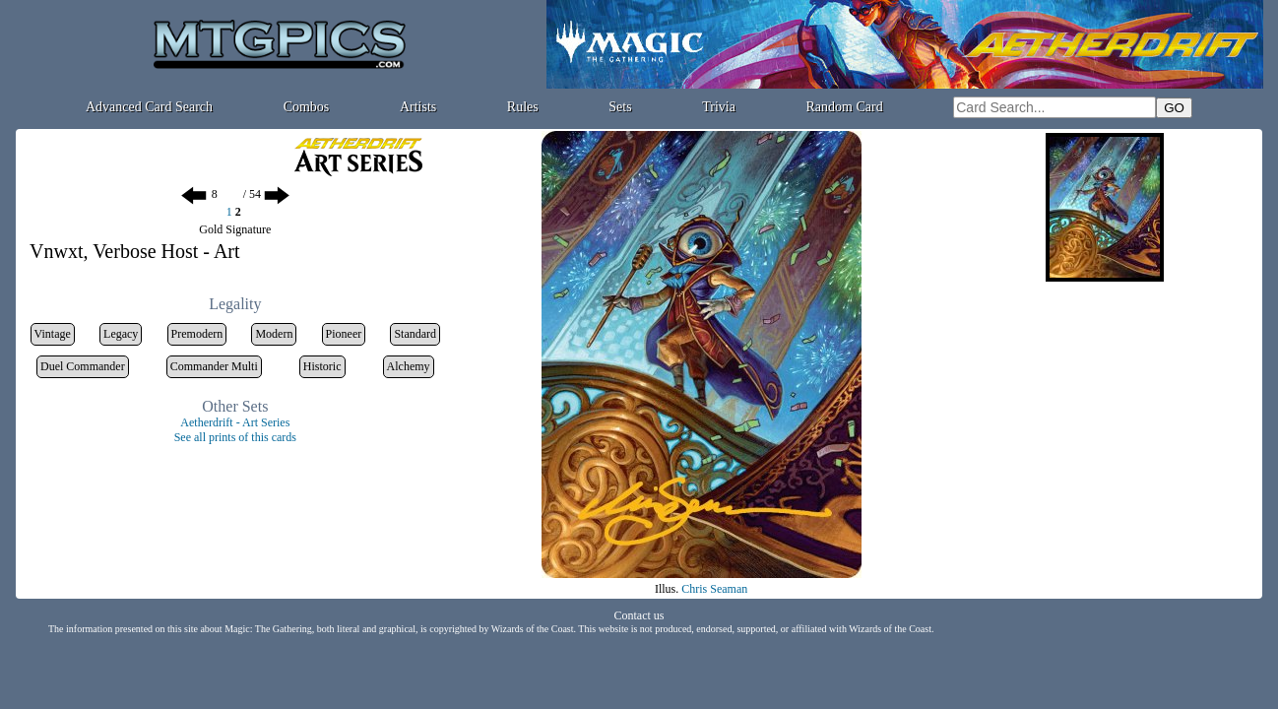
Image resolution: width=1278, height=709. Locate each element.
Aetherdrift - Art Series (234, 422)
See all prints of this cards (235, 437)
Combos (307, 106)
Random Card (844, 106)
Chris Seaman (714, 589)
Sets (619, 106)
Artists (418, 106)
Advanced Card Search (149, 106)
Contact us (639, 615)
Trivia (718, 106)
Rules (523, 106)
